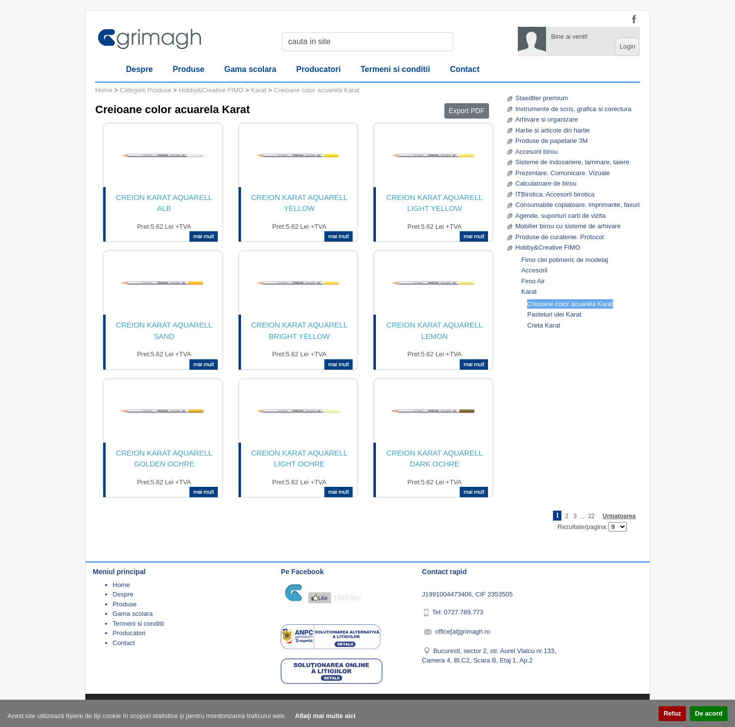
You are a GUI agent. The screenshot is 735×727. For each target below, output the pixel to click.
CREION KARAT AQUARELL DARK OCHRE (434, 458)
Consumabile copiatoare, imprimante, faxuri (577, 204)
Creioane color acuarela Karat (570, 304)
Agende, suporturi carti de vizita (560, 215)
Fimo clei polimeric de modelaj (564, 260)
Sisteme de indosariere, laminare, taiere (572, 162)
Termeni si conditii (395, 69)
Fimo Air (533, 281)
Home (104, 90)
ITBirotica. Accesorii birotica (555, 194)
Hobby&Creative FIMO (547, 247)
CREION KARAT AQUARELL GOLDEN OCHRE (164, 458)
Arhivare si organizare (546, 119)
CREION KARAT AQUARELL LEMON (434, 330)
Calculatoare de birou (546, 183)
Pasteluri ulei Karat (554, 314)
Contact (465, 69)
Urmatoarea (619, 516)
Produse (188, 69)
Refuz (672, 713)
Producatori (318, 69)
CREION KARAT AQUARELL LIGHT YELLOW (434, 203)
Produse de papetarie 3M (551, 140)
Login (627, 46)
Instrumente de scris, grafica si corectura (573, 109)
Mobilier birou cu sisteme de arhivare (567, 226)
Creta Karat (543, 325)
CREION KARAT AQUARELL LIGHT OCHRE (299, 458)
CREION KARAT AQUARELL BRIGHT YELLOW (299, 330)
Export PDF (467, 111)
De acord (709, 713)
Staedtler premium (541, 98)
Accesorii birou (536, 151)
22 (591, 516)
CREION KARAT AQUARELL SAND (164, 330)
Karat (529, 291)
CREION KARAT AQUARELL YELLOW (299, 203)
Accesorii (534, 270)
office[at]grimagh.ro (462, 631)
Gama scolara (250, 69)
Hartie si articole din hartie (552, 130)
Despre (139, 69)
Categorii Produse (146, 90)
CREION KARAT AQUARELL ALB (164, 203)
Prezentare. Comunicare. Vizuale (562, 173)
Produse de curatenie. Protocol (559, 237)
